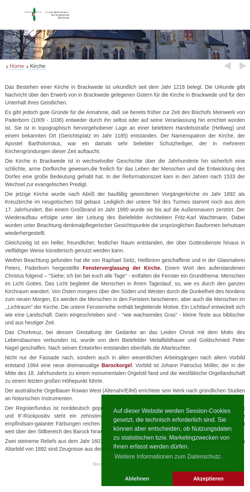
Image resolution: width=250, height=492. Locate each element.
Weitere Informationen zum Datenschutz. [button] (168, 456)
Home (17, 66)
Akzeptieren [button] (208, 479)
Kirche (37, 66)
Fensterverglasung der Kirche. (121, 268)
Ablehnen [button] (137, 479)
